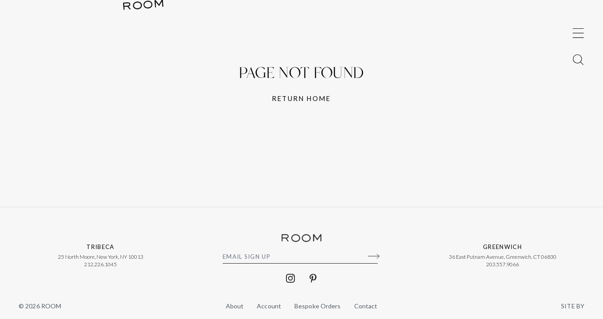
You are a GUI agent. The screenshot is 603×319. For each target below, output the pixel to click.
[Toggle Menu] (578, 146)
